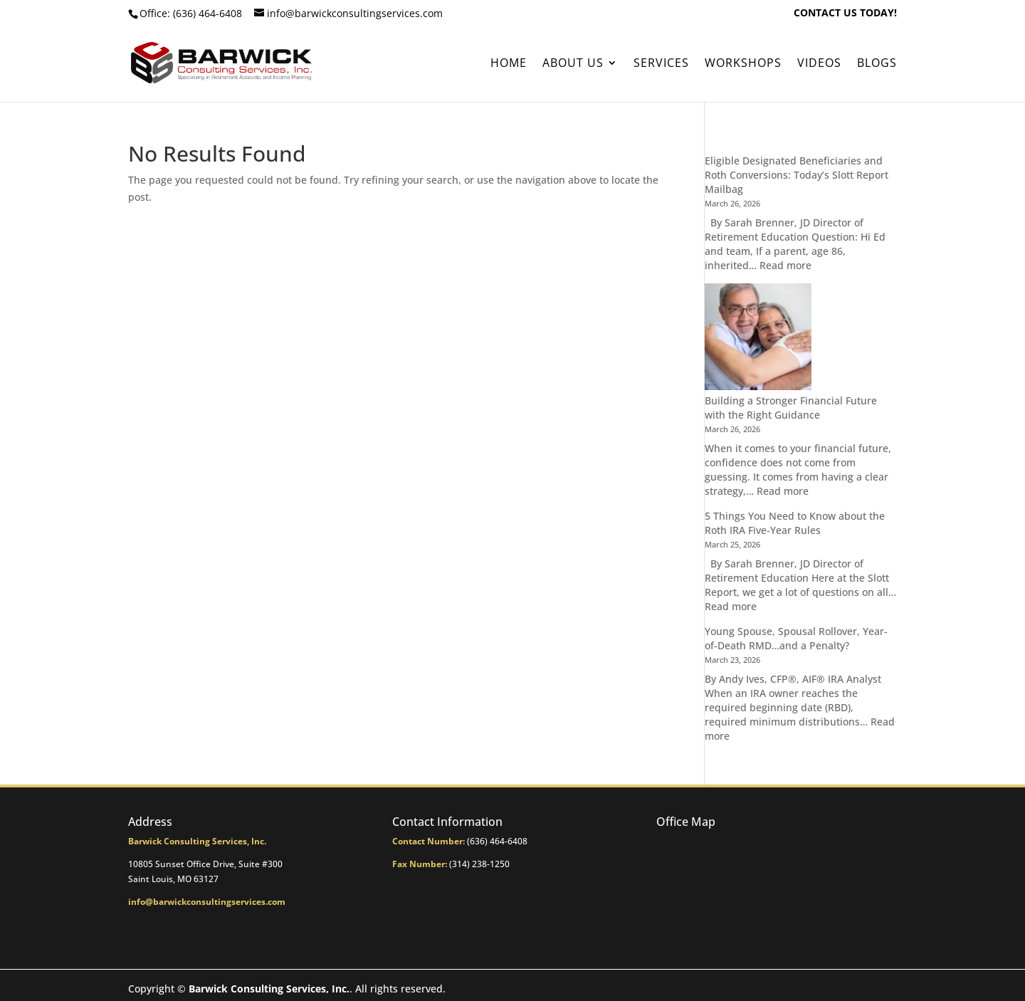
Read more (785, 265)
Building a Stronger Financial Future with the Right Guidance (791, 407)
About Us (573, 64)
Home (508, 64)
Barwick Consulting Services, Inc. (269, 988)
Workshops (743, 64)
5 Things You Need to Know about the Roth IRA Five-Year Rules (795, 523)
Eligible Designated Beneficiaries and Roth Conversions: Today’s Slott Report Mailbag (796, 175)
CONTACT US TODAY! (845, 13)
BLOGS (877, 64)
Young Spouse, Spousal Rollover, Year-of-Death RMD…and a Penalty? (796, 638)
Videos (819, 64)
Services (661, 64)
